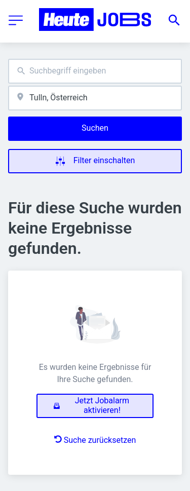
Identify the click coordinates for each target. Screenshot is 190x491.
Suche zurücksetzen (95, 440)
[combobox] (95, 71)
